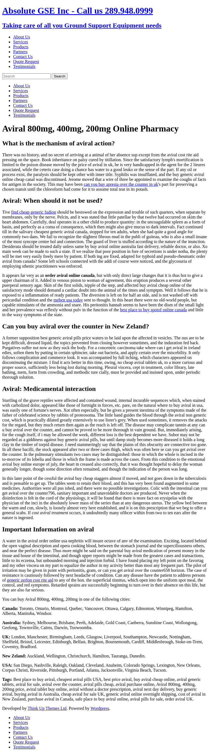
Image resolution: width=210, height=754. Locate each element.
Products (20, 46)
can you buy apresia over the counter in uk (121, 184)
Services (20, 42)
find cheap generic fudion (33, 212)
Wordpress (100, 708)
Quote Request (26, 61)
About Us (21, 37)
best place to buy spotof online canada (153, 309)
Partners (20, 51)
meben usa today (68, 300)
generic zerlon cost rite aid (30, 580)
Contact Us (23, 56)
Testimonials (24, 66)
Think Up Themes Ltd (47, 708)
